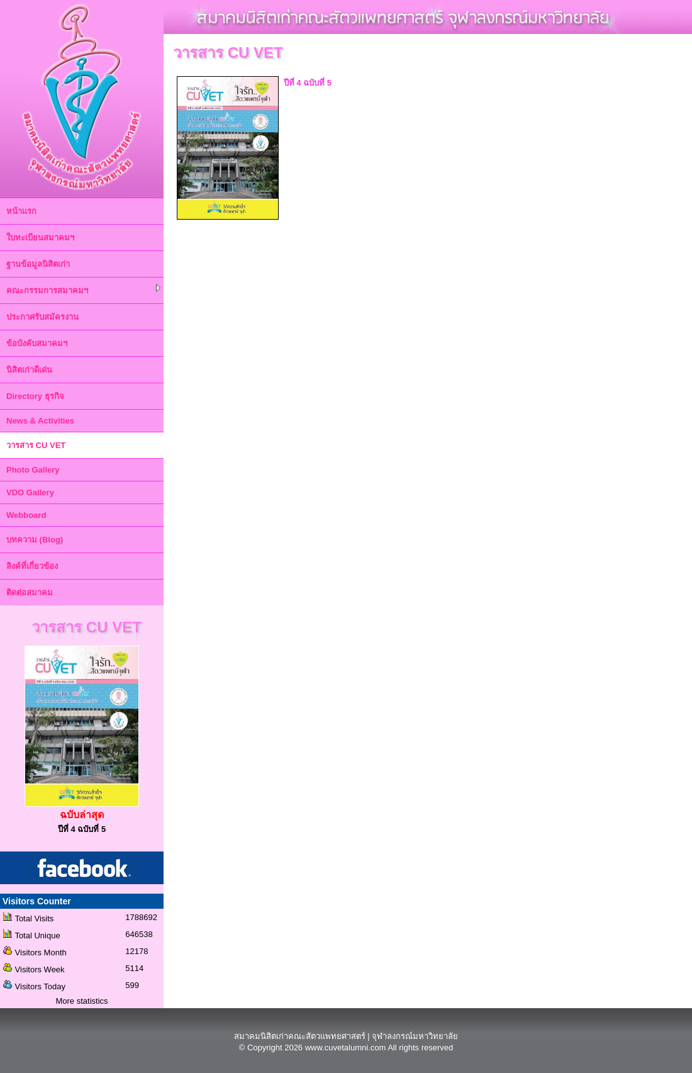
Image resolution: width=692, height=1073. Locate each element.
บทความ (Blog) (34, 539)
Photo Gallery (33, 470)
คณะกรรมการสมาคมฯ (83, 289)
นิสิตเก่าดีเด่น (29, 369)
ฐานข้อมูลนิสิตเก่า (38, 264)
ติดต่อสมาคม (29, 592)
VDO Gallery (30, 492)
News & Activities (40, 420)
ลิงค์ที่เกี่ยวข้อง (32, 566)
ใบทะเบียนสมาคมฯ (40, 237)
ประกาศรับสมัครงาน (42, 317)
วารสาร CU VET (35, 445)
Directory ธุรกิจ (35, 396)
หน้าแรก (21, 211)
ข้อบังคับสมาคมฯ (36, 343)
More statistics (81, 1001)
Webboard (26, 515)
